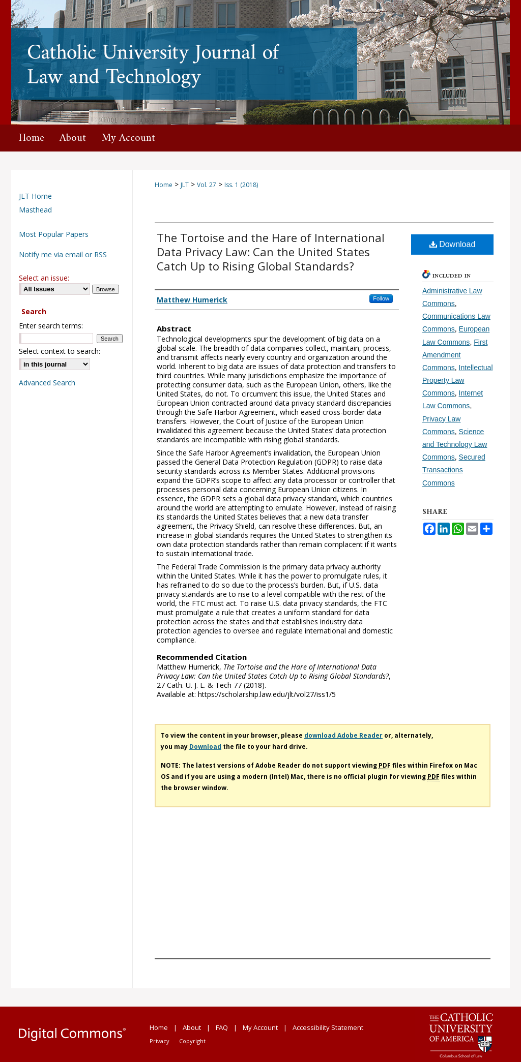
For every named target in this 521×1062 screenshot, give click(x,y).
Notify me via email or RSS (63, 254)
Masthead (35, 210)
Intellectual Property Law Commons (457, 380)
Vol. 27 (206, 184)
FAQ (222, 1027)
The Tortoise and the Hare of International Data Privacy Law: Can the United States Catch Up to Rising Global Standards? (271, 252)
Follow (381, 298)
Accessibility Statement (328, 1027)
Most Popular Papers (54, 234)
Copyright (192, 1041)
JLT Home (35, 196)
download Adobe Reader (343, 735)
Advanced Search (47, 382)
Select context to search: (59, 351)
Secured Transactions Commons (453, 470)
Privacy (159, 1041)
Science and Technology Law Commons (454, 444)
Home (163, 184)
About (192, 1027)
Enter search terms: (51, 325)
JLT (185, 184)
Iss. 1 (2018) (241, 184)
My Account (260, 1027)
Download (452, 244)
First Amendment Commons (454, 355)
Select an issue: (44, 278)
